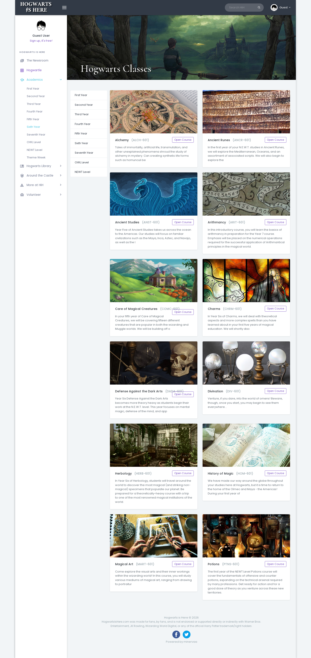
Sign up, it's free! (41, 41)
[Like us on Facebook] (176, 634)
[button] (281, 7)
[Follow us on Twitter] (186, 634)
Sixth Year (33, 127)
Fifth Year (33, 119)
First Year (33, 89)
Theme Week (36, 157)
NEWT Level (34, 150)
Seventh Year (36, 135)
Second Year (36, 96)
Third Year (34, 104)
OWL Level (34, 142)
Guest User (41, 35)
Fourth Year (35, 111)
